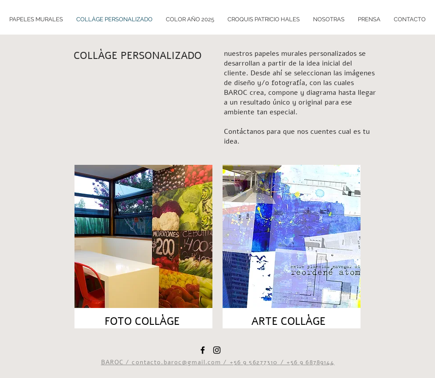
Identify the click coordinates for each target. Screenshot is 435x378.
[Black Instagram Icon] (217, 350)
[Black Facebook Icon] (203, 350)
